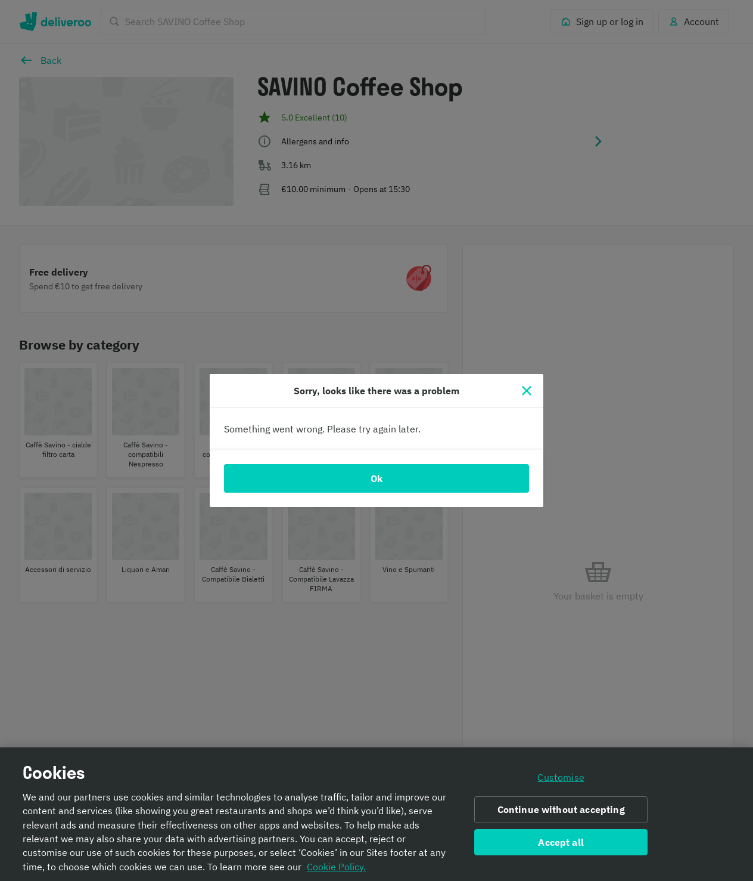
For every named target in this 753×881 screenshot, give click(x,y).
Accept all (561, 846)
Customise (560, 781)
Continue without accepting (561, 814)
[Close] (526, 391)
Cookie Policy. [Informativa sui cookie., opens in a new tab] (336, 871)
